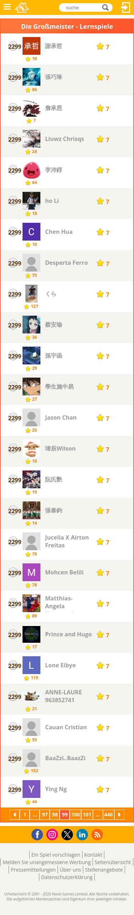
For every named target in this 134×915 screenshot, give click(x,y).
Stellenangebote (104, 869)
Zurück (15, 814)
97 (45, 814)
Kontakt (93, 854)
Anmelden (125, 7)
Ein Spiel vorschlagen (55, 854)
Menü (7, 7)
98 (55, 814)
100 (75, 814)
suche (107, 7)
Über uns (70, 869)
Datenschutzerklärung (67, 877)
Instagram (53, 834)
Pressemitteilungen (33, 869)
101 (87, 814)
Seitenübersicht (113, 862)
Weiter (120, 814)
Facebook (39, 834)
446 (108, 814)
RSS (98, 834)
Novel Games (21, 7)
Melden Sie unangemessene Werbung (46, 862)
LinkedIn (83, 835)
